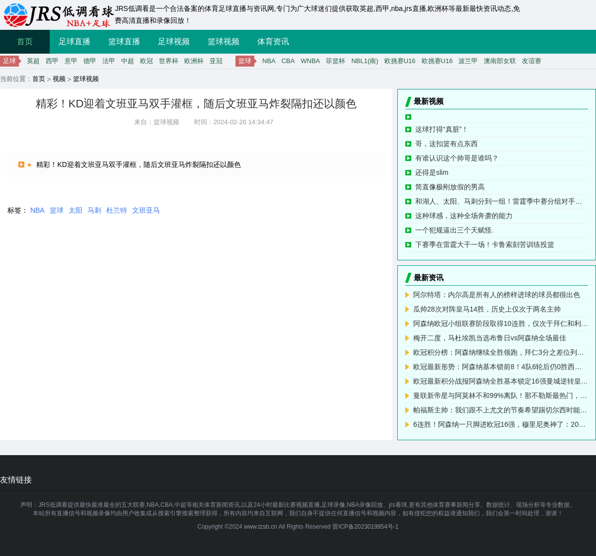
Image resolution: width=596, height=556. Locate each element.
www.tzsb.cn (260, 526)
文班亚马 (146, 210)
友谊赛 (531, 61)
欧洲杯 (194, 61)
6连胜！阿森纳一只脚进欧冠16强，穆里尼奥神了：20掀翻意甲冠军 (500, 424)
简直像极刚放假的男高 (450, 187)
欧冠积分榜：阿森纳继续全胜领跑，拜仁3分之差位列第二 (500, 352)
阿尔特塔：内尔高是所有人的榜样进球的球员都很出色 (496, 295)
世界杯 (168, 61)
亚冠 (216, 61)
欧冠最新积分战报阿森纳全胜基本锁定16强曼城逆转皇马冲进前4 (500, 381)
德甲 (89, 61)
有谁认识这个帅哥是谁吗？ (457, 158)
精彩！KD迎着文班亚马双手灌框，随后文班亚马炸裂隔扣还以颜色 (138, 164)
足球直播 (74, 41)
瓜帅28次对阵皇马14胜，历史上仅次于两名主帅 (487, 309)
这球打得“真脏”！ (441, 129)
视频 (59, 78)
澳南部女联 (500, 61)
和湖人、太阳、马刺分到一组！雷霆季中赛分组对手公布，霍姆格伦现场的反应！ (501, 201)
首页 (25, 41)
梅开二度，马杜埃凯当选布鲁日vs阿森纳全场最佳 (489, 338)
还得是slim (431, 172)
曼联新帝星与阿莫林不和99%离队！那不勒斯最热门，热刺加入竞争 (500, 395)
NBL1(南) (364, 61)
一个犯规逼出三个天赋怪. (454, 230)
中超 (127, 61)
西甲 (52, 61)
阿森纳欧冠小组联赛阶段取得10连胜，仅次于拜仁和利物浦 (500, 323)
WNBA (310, 61)
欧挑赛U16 (400, 61)
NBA (269, 61)
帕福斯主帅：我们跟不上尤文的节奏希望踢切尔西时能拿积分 (500, 410)
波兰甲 (468, 61)
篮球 (57, 210)
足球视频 (174, 41)
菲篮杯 (335, 61)
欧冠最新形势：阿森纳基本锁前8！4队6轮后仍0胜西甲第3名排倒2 (500, 367)
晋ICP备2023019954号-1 (365, 526)
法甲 (108, 61)
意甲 (71, 61)
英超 (33, 61)
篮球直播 (124, 41)
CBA (288, 61)
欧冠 (146, 61)
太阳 (75, 210)
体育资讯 (273, 41)
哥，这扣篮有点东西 (446, 144)
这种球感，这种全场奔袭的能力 (464, 216)
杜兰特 (116, 210)
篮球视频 (223, 41)
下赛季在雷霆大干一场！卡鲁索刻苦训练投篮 (484, 244)
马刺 (94, 210)
